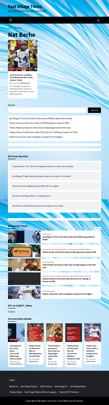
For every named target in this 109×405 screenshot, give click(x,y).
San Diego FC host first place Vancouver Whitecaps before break (40, 118)
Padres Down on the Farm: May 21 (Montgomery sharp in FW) (39, 123)
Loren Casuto (90, 361)
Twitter (11, 311)
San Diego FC (46, 234)
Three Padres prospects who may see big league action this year (40, 127)
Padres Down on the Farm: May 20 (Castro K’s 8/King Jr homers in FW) (43, 132)
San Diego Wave (78, 386)
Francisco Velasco (16, 364)
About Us (13, 386)
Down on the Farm (48, 249)
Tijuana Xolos (15, 392)
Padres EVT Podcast (69, 392)
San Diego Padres (61, 249)
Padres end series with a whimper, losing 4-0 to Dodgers (36, 136)
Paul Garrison (25, 83)
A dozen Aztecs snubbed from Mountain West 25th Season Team (21, 77)
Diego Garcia (33, 361)
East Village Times (25, 6)
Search (11, 105)
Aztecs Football (22, 69)
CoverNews (63, 400)
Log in (12, 379)
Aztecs (12, 69)
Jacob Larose (52, 364)
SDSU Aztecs (46, 386)
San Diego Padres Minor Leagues (79, 249)
